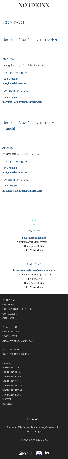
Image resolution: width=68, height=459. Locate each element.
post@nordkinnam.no (14, 172)
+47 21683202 (9, 186)
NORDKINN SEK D (12, 381)
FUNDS (6, 363)
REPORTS (7, 404)
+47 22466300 (9, 168)
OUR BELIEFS (9, 314)
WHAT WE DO (9, 327)
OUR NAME (8, 318)
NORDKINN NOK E (12, 385)
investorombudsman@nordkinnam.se (34, 270)
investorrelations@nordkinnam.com (22, 101)
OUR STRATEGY (10, 331)
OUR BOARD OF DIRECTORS (17, 309)
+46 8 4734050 (10, 79)
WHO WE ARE (9, 300)
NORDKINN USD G (12, 390)
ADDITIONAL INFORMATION (17, 341)
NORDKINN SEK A (11, 367)
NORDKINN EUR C (12, 376)
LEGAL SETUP (9, 336)
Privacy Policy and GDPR (34, 439)
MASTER (7, 399)
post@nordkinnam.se (14, 83)
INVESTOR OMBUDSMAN (15, 354)
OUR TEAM (8, 304)
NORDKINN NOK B (12, 372)
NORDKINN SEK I (11, 395)
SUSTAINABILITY (11, 349)
